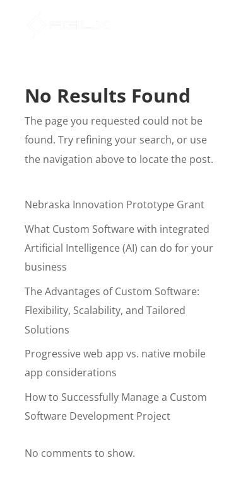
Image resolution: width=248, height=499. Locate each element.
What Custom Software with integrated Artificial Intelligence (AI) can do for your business (119, 248)
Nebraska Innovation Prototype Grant (114, 204)
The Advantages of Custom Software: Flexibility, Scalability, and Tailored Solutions (112, 310)
